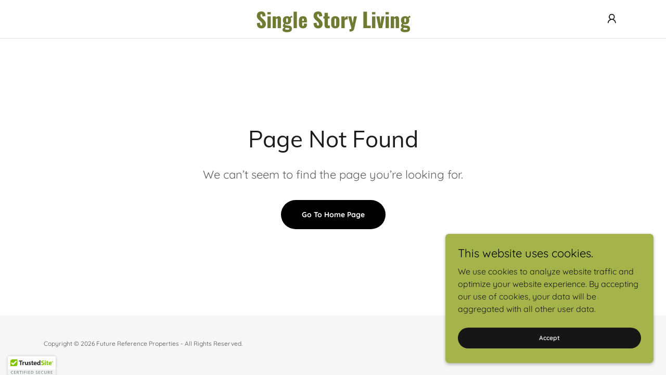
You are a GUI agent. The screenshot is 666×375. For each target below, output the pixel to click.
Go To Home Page (333, 214)
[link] (333, 25)
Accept (549, 338)
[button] (611, 18)
